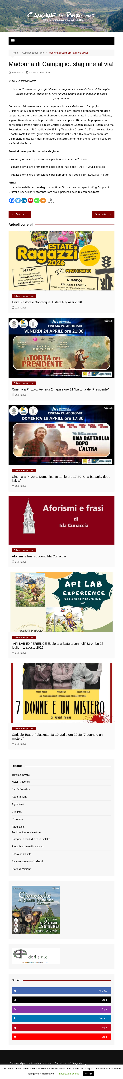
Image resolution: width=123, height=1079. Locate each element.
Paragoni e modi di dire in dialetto (31, 839)
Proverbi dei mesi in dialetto (27, 846)
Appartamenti (19, 796)
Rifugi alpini (18, 826)
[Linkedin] (24, 200)
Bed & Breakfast (21, 789)
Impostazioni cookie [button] (68, 1073)
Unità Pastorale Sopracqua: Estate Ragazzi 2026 (47, 302)
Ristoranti (17, 819)
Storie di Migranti (21, 869)
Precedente (20, 214)
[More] (43, 200)
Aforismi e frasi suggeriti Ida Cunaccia (39, 556)
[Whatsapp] (37, 200)
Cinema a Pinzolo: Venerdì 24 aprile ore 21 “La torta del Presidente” (60, 389)
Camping (17, 811)
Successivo (103, 214)
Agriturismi (18, 804)
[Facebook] (11, 200)
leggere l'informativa (42, 1073)
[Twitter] (18, 200)
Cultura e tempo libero (40, 72)
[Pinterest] (30, 200)
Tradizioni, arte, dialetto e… (27, 832)
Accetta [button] (88, 1074)
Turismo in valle (21, 775)
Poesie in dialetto (21, 854)
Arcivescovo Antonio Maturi (27, 861)
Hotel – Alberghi (21, 781)
